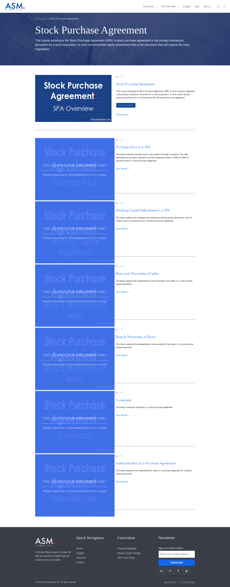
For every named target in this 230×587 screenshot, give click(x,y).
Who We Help (168, 6)
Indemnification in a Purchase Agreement (145, 463)
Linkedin (162, 570)
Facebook (178, 570)
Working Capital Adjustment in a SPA (143, 210)
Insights (187, 6)
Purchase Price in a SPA (133, 147)
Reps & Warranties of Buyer (136, 337)
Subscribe (177, 562)
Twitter (170, 570)
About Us (81, 557)
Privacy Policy (188, 582)
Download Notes (126, 105)
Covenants (123, 400)
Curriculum (148, 6)
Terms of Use (170, 582)
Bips (197, 6)
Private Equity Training (128, 553)
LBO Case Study (125, 557)
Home (79, 548)
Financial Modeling (126, 548)
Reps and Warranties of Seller (137, 274)
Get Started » (122, 114)
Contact (80, 562)
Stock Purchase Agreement (135, 84)
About (206, 6)
